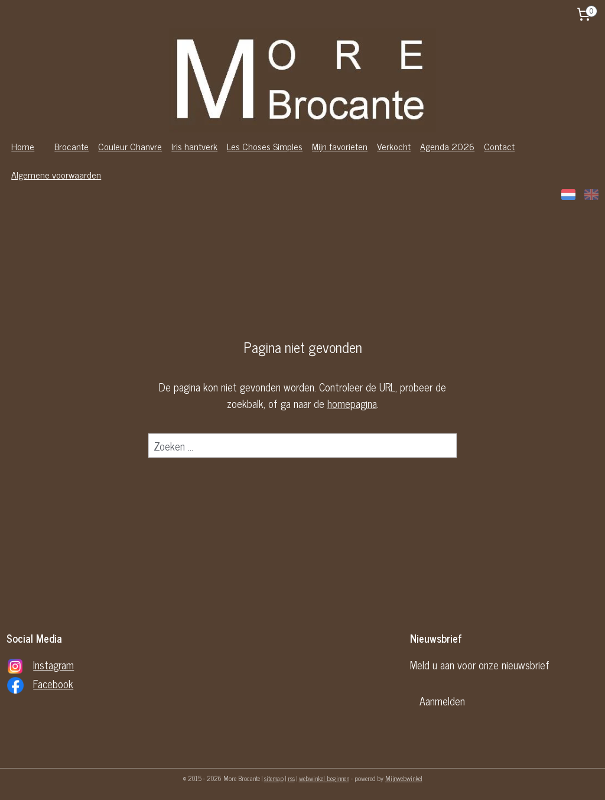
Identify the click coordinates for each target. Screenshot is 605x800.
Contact (499, 146)
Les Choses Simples (264, 146)
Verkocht (394, 146)
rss (291, 778)
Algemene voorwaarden (56, 174)
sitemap (274, 778)
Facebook (53, 683)
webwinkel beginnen (324, 778)
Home (22, 146)
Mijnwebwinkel (403, 778)
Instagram (53, 664)
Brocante (71, 146)
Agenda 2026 (447, 146)
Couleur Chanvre (130, 146)
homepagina (352, 403)
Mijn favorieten (339, 146)
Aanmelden (442, 701)
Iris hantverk (194, 146)
